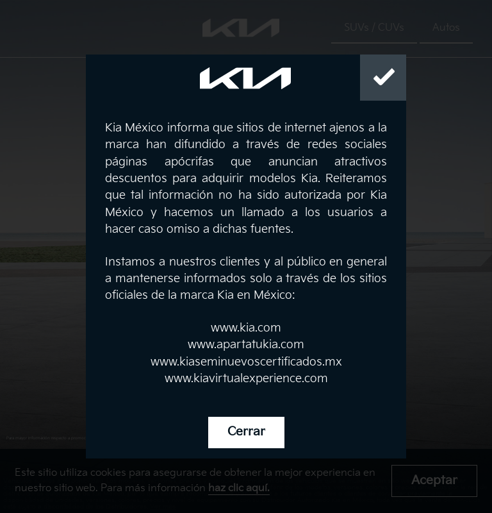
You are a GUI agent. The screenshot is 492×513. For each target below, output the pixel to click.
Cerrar (246, 432)
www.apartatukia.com (246, 344)
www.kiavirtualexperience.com (246, 378)
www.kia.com (246, 328)
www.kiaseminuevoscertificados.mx (246, 362)
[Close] (383, 78)
